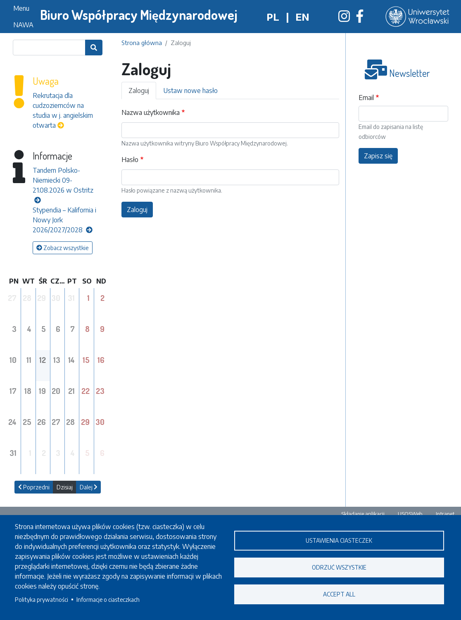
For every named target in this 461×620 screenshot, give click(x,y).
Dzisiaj (65, 487)
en (302, 16)
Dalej (88, 487)
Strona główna (141, 42)
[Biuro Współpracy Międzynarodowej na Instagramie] (344, 18)
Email (366, 97)
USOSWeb (410, 513)
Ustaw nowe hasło (190, 90)
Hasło (129, 159)
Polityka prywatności (41, 599)
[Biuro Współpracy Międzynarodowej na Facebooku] (360, 18)
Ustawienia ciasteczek (339, 540)
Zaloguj (138, 90)
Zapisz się (378, 156)
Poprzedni (34, 487)
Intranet (445, 513)
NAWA (23, 25)
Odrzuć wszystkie (339, 567)
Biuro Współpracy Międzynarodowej (139, 14)
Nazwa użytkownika (150, 112)
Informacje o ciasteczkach (108, 599)
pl (272, 16)
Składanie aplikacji (363, 513)
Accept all (339, 594)
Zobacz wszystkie (62, 247)
